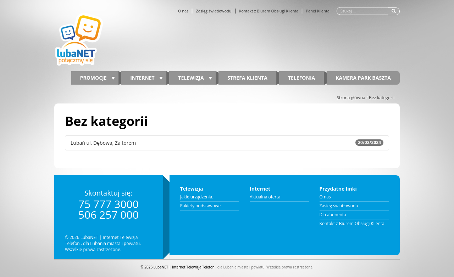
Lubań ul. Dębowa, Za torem (227, 142)
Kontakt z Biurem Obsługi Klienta (269, 11)
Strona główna (351, 98)
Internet (146, 77)
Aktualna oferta (265, 197)
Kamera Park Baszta (363, 77)
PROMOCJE (97, 77)
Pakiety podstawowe (200, 206)
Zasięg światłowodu (213, 11)
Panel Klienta (318, 11)
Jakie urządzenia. (197, 197)
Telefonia (301, 77)
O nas (183, 11)
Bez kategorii (381, 98)
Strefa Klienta (247, 77)
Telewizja (195, 77)
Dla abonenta (333, 215)
